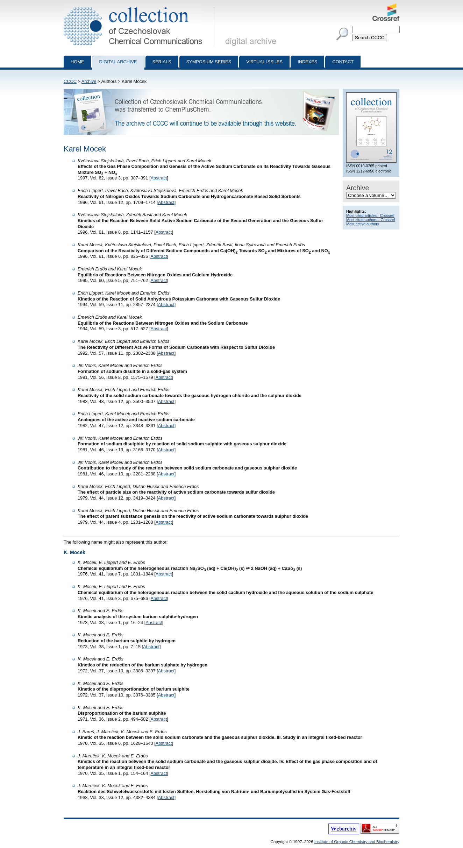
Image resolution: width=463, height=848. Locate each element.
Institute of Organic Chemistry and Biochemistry (356, 842)
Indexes (307, 61)
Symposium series (209, 61)
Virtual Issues (264, 61)
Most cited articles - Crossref (370, 215)
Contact (343, 61)
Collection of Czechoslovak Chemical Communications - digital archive (140, 6)
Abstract (158, 178)
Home (77, 61)
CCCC (70, 81)
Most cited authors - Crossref (370, 220)
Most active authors (362, 224)
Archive (89, 81)
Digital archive (118, 61)
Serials (161, 61)
